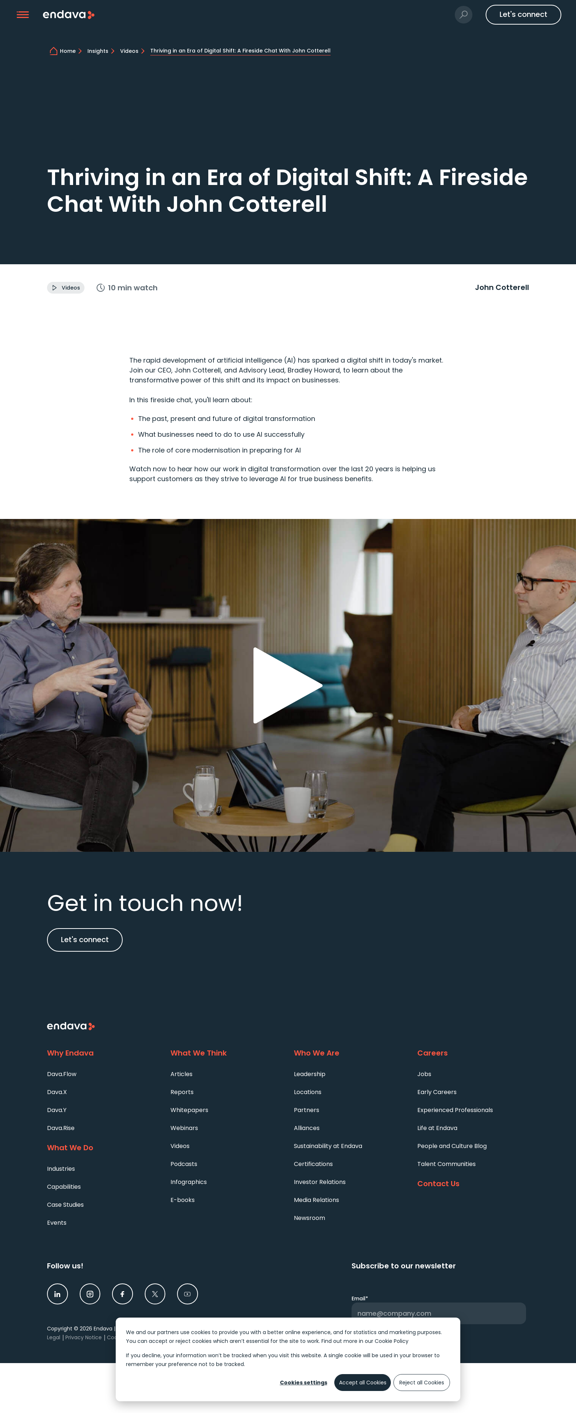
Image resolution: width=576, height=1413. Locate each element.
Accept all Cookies (362, 1382)
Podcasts (183, 1164)
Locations (307, 1092)
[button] (23, 15)
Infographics (188, 1182)
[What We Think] (226, 1053)
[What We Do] (103, 1148)
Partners (306, 1110)
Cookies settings (303, 1382)
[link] (57, 1293)
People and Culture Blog (452, 1146)
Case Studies (65, 1204)
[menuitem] (103, 1074)
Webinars (184, 1128)
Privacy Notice (83, 1337)
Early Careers (437, 1092)
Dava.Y (56, 1110)
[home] (72, 51)
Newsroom (309, 1218)
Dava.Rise (61, 1128)
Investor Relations (320, 1182)
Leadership (309, 1074)
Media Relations (316, 1200)
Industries (61, 1169)
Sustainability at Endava (328, 1146)
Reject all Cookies (421, 1382)
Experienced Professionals (455, 1110)
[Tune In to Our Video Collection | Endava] (133, 51)
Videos (180, 1146)
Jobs (424, 1074)
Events (56, 1222)
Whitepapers (189, 1110)
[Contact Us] (473, 1184)
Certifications (313, 1164)
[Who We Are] (350, 1053)
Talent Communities (446, 1164)
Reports (182, 1092)
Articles (181, 1074)
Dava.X (57, 1092)
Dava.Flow (61, 1074)
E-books (182, 1200)
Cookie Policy (391, 1341)
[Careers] (473, 1053)
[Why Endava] (103, 1053)
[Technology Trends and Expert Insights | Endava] (102, 51)
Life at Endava (437, 1128)
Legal (53, 1337)
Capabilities (64, 1187)
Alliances (307, 1128)
